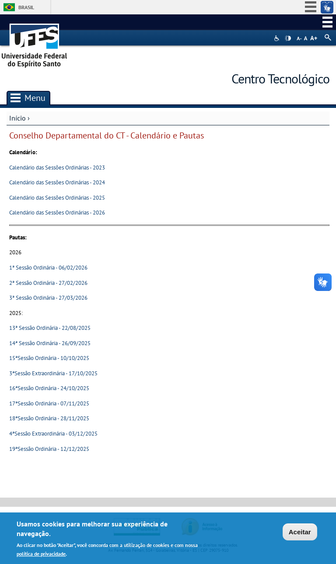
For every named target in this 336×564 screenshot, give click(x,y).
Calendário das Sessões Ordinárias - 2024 (57, 182)
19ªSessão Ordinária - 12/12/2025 (49, 449)
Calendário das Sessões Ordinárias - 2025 (57, 197)
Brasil (26, 7)
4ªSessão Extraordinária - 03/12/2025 (53, 433)
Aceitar (300, 533)
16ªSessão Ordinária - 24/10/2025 (49, 388)
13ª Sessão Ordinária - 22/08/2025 (50, 328)
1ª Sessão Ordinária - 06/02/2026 (48, 267)
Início (17, 118)
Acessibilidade (277, 38)
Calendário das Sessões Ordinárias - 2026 (57, 212)
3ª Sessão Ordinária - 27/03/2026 (48, 297)
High (288, 38)
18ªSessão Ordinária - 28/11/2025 (49, 418)
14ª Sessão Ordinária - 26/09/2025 (50, 343)
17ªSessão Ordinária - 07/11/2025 (49, 403)
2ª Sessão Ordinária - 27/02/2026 (48, 283)
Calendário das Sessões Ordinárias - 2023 (57, 167)
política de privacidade (41, 555)
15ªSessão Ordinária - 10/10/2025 (49, 358)
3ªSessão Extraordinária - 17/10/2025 (53, 373)
